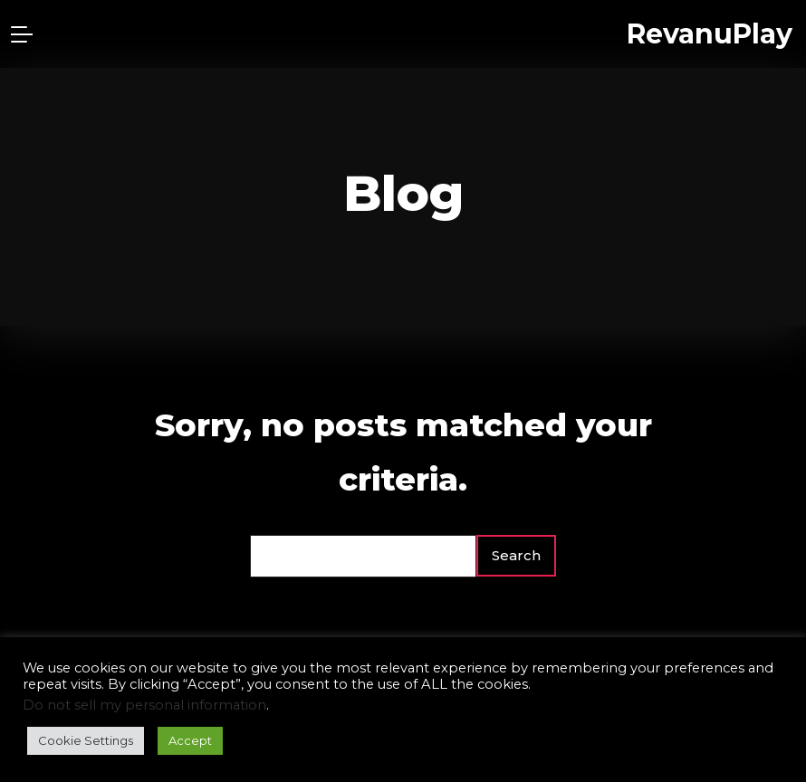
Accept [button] (190, 740)
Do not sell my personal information (144, 705)
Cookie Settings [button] (85, 740)
